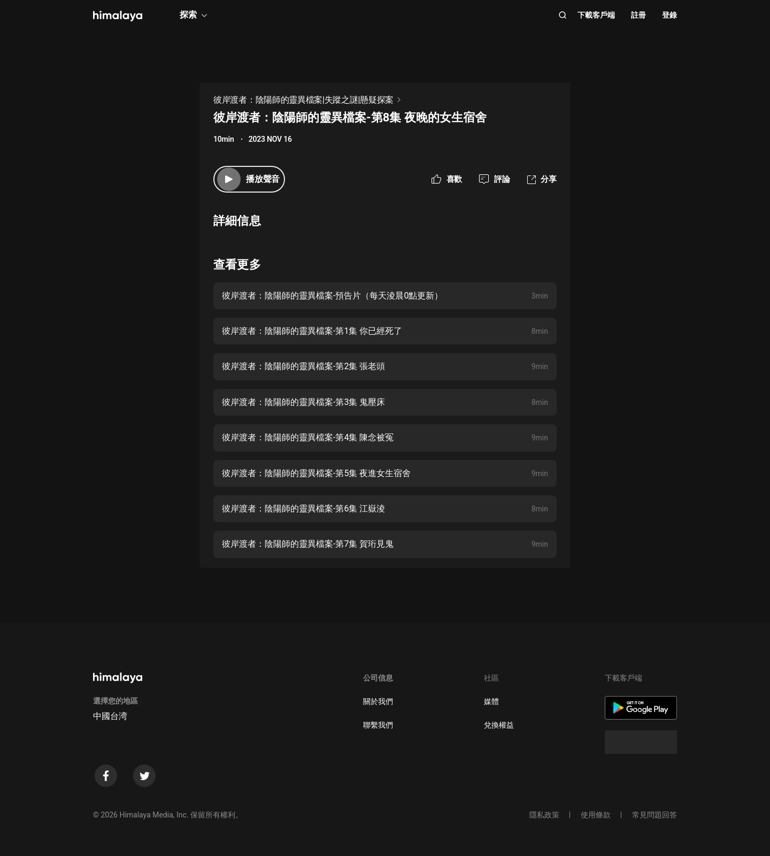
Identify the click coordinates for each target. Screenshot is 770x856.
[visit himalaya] (117, 16)
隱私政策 (544, 815)
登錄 (669, 15)
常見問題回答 (654, 815)
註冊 (638, 15)
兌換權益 (499, 725)
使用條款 (596, 815)
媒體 (491, 701)
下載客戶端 (596, 15)
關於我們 (378, 701)
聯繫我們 (378, 725)
